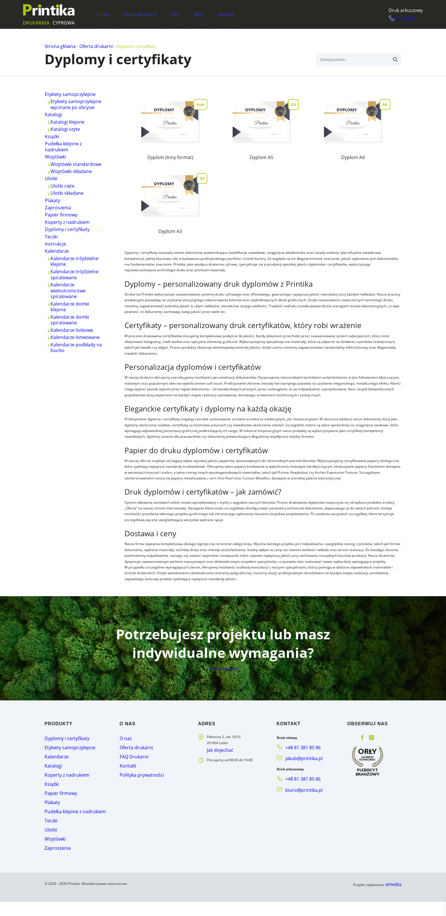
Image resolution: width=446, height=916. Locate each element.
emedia (395, 899)
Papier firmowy (61, 260)
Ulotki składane (67, 229)
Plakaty (54, 239)
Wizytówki (56, 177)
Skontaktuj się (223, 698)
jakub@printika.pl (299, 789)
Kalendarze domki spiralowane (70, 392)
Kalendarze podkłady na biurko (73, 428)
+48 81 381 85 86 (299, 780)
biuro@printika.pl (298, 817)
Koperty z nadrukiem (67, 270)
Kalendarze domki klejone (70, 376)
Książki (54, 151)
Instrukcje (56, 301)
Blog (198, 14)
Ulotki (52, 208)
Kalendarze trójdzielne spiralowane (75, 340)
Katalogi (55, 120)
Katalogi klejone (68, 131)
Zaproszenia (59, 250)
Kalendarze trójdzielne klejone (75, 325)
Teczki (53, 291)
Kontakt (225, 14)
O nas (103, 14)
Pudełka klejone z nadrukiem (64, 164)
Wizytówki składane (71, 198)
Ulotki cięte (63, 219)
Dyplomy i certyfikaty (70, 281)
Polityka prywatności (136, 802)
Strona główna (58, 46)
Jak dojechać (217, 783)
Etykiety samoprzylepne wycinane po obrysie (75, 108)
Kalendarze (58, 312)
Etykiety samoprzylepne (70, 95)
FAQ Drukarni (130, 787)
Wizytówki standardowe (75, 187)
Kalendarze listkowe (72, 405)
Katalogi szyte (66, 141)
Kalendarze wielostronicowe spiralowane (68, 358)
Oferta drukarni (139, 14)
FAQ (175, 14)
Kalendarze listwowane (75, 415)
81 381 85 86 (409, 18)
